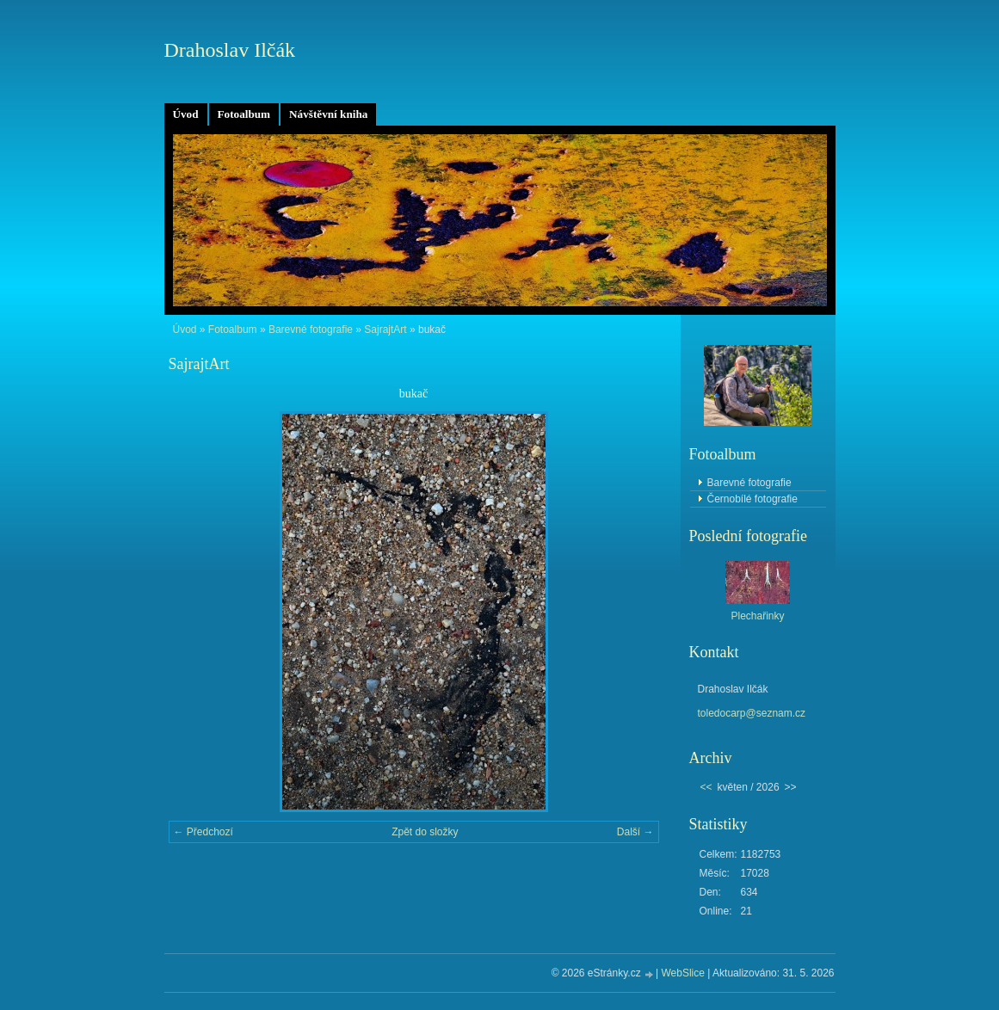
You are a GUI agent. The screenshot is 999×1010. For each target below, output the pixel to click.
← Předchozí (203, 832)
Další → (635, 832)
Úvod (186, 114)
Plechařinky (757, 616)
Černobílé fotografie (752, 499)
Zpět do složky (425, 832)
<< (706, 787)
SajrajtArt (385, 329)
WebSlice (682, 973)
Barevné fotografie (310, 329)
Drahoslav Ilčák (230, 50)
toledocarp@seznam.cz (752, 713)
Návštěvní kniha (328, 114)
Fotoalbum (244, 114)
